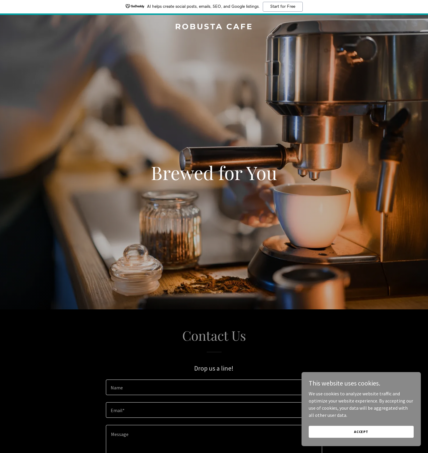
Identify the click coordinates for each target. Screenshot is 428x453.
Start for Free (282, 6)
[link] (214, 27)
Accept (361, 431)
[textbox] (214, 387)
